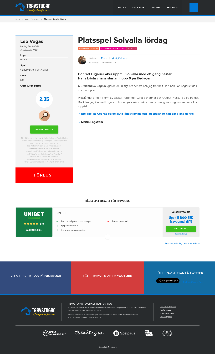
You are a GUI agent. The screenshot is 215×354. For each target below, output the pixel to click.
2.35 (44, 99)
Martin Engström (32, 19)
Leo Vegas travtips (88, 48)
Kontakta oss (165, 310)
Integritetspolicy (167, 313)
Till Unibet (181, 229)
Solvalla (132, 48)
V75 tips (156, 7)
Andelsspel (138, 7)
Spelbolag (173, 7)
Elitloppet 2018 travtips (112, 48)
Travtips (121, 7)
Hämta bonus (44, 129)
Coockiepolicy (166, 317)
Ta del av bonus (181, 234)
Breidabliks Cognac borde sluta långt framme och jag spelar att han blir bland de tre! (137, 114)
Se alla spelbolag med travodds (181, 243)
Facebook (52, 276)
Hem (17, 19)
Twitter (196, 273)
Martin (104, 58)
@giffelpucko (121, 58)
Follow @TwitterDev (193, 282)
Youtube (124, 276)
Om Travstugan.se (168, 306)
